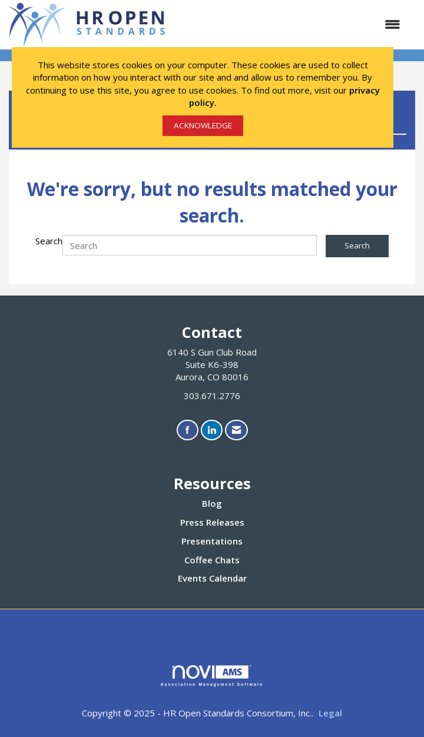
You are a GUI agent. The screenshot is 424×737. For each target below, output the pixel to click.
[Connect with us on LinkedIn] (212, 430)
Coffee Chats (212, 560)
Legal (330, 713)
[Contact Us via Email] (236, 430)
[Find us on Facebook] (187, 430)
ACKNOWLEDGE (203, 125)
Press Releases (212, 522)
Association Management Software (212, 675)
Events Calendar (212, 578)
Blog (212, 503)
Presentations (212, 541)
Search (48, 241)
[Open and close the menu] (290, 24)
